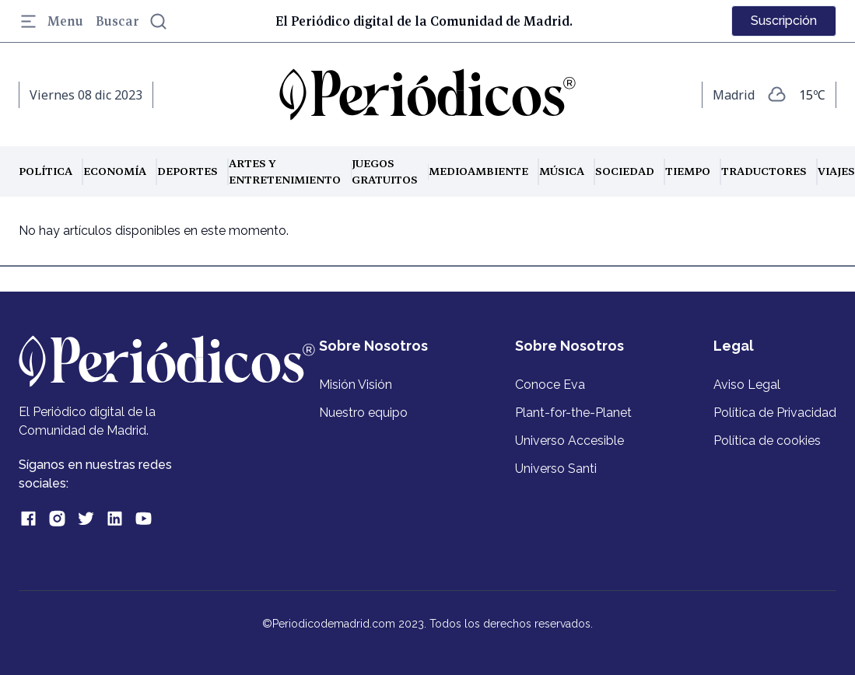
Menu (51, 21)
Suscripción (784, 20)
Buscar (132, 21)
